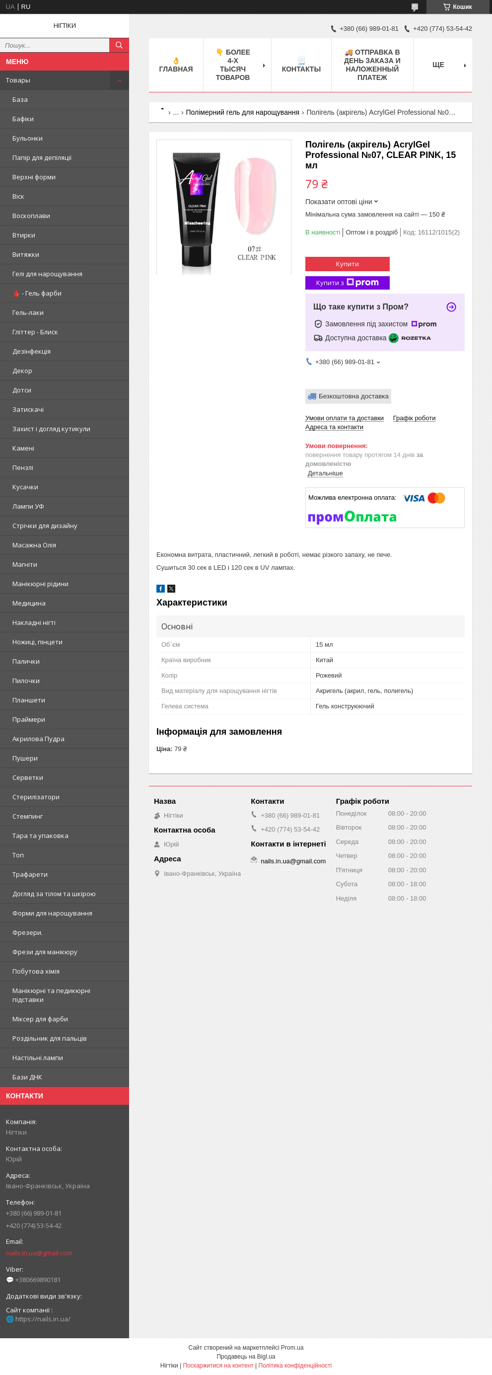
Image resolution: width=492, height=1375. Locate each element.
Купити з (347, 283)
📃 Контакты (301, 65)
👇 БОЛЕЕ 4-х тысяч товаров (232, 64)
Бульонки (27, 138)
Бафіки (23, 118)
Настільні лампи (37, 1057)
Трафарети (30, 874)
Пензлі (22, 467)
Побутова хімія (36, 971)
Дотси (21, 389)
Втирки (23, 234)
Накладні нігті (34, 622)
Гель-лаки (28, 312)
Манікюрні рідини (40, 583)
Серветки (27, 777)
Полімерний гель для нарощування (242, 112)
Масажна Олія (34, 544)
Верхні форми (34, 176)
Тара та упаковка (40, 835)
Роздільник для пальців (49, 1038)
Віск (18, 196)
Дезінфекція (31, 351)
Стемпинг (27, 816)
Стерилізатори (36, 796)
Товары (18, 80)
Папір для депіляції (41, 157)
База (20, 99)
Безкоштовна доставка (354, 396)
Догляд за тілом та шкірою (54, 893)
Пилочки (26, 680)
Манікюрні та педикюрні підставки (51, 995)
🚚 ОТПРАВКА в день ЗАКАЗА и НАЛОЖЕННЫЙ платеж (372, 64)
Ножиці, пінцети (37, 641)
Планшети (28, 699)
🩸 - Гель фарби (37, 293)
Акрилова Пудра (38, 738)
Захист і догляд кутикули (51, 428)
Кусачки (25, 486)
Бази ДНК (27, 1076)
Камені (23, 448)
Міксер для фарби (40, 1018)
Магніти (24, 564)
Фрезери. (27, 932)
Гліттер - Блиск (35, 331)
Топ (18, 854)
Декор (22, 370)
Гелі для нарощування (47, 273)
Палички (26, 661)
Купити (347, 263)
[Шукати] (119, 45)
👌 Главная (176, 65)
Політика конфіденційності (295, 1365)
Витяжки (25, 254)
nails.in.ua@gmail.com (39, 1252)
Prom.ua (292, 1347)
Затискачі (28, 409)
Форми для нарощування (52, 913)
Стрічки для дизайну (44, 525)
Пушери (25, 758)
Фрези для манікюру (44, 951)
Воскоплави (31, 215)
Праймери (28, 719)
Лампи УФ (28, 506)
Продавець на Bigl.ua (245, 1356)
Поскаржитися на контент (218, 1365)
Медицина (29, 603)
